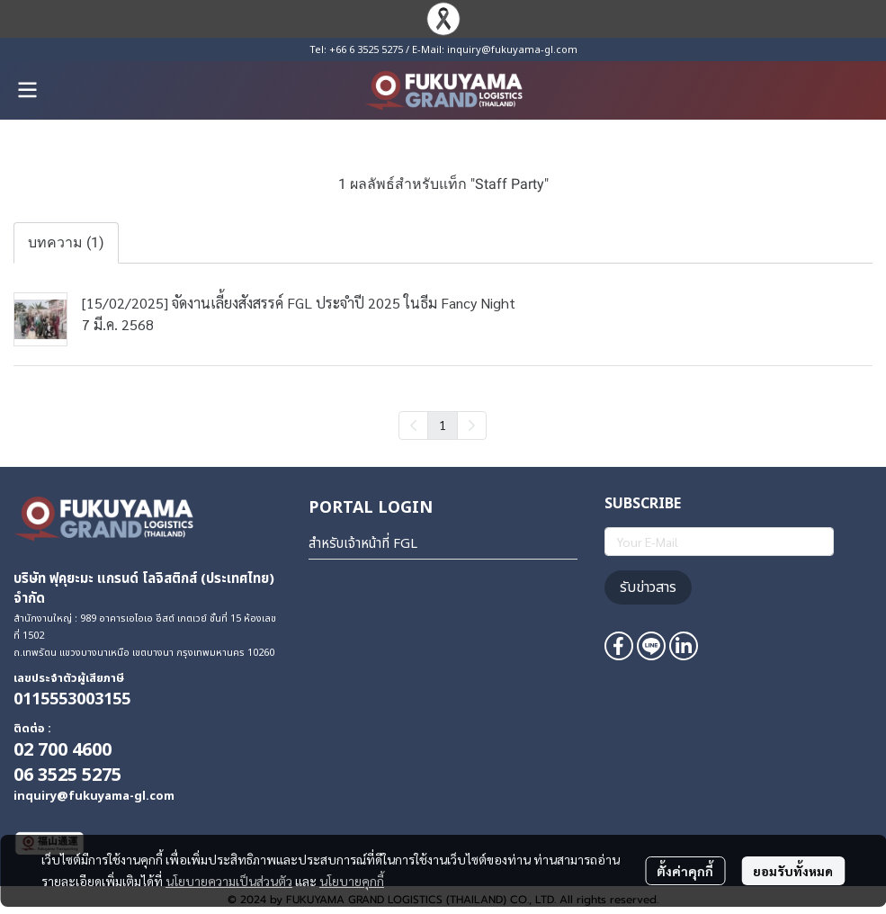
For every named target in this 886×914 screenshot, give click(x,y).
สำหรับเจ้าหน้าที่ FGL (363, 543)
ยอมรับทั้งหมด (793, 871)
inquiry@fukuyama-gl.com (512, 50)
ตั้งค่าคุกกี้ (685, 871)
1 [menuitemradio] (442, 425)
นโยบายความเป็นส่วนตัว (229, 881)
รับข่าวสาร (648, 587)
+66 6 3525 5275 (366, 50)
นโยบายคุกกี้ (351, 881)
